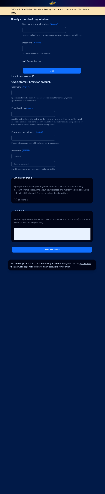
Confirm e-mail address (27, 132)
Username (20, 87)
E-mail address (22, 108)
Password (31, 42)
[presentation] (37, 234)
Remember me (31, 61)
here (13, 12)
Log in (52, 71)
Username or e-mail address (40, 24)
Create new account (52, 249)
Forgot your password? (22, 76)
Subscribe (21, 199)
